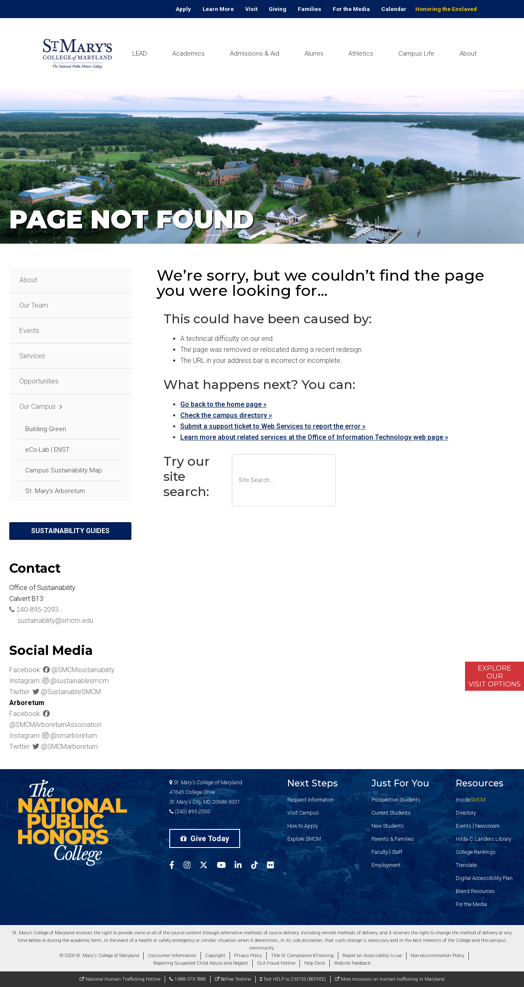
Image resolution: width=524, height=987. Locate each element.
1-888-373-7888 (187, 979)
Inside (471, 800)
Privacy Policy (248, 955)
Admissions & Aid (254, 53)
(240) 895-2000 (189, 811)
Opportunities (39, 381)
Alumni (314, 53)
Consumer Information (172, 955)
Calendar (393, 8)
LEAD (139, 53)
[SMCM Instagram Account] (192, 866)
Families (309, 8)
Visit (251, 8)
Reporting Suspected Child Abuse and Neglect (200, 963)
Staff (397, 852)
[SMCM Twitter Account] (208, 866)
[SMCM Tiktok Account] (259, 866)
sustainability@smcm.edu (51, 621)
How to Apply (302, 826)
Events (29, 331)
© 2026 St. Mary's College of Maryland (99, 955)
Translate (466, 865)
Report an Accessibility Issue (372, 955)
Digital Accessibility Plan (484, 878)
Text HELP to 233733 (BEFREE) (293, 979)
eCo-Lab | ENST (47, 449)
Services (32, 356)
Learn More (218, 8)
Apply (183, 8)
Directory (466, 813)
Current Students (391, 813)
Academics (188, 53)
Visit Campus (303, 813)
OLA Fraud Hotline (276, 963)
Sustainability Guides (70, 531)
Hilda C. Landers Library (483, 839)
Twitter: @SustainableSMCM (55, 692)
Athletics (360, 53)
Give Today (204, 838)
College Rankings (476, 852)
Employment (386, 865)
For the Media (351, 8)
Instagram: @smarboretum (53, 736)
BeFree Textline (233, 979)
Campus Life (416, 53)
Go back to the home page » (223, 404)
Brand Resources (475, 891)
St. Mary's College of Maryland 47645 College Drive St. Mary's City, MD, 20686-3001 (205, 792)
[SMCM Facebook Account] (176, 866)
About (468, 53)
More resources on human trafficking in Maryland (389, 979)
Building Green (45, 429)
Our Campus (37, 406)
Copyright (215, 955)
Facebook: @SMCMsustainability (62, 670)
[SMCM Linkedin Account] (243, 866)
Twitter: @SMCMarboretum (53, 747)
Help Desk (314, 963)
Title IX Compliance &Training (302, 955)
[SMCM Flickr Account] (275, 866)
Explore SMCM (304, 839)
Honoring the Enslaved (446, 8)
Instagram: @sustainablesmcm (59, 681)
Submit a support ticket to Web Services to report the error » (273, 426)
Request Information (310, 800)
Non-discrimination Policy (437, 955)
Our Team (33, 305)
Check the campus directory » (226, 415)
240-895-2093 (34, 610)
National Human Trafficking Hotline (120, 979)
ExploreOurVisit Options (494, 676)
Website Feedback (352, 963)
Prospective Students (396, 800)
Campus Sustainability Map (63, 470)
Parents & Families (393, 839)
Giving (277, 8)
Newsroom (487, 826)
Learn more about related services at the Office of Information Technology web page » (314, 437)
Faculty (380, 852)
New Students (388, 826)
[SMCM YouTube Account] (226, 866)
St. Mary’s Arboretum (55, 491)
